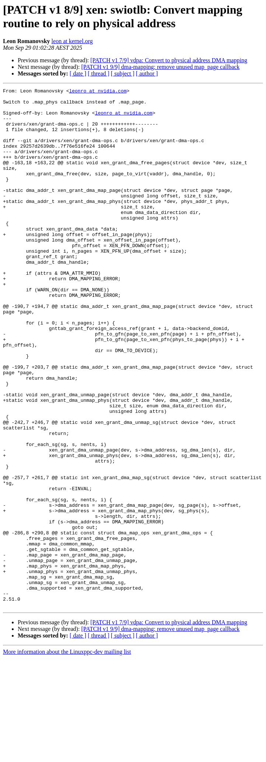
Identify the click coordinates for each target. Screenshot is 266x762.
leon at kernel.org (72, 41)
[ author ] (147, 73)
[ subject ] (122, 73)
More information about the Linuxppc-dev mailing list (67, 755)
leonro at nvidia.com (97, 91)
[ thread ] (98, 73)
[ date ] (78, 73)
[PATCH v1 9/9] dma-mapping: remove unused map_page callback (160, 67)
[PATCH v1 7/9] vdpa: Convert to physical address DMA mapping (168, 60)
